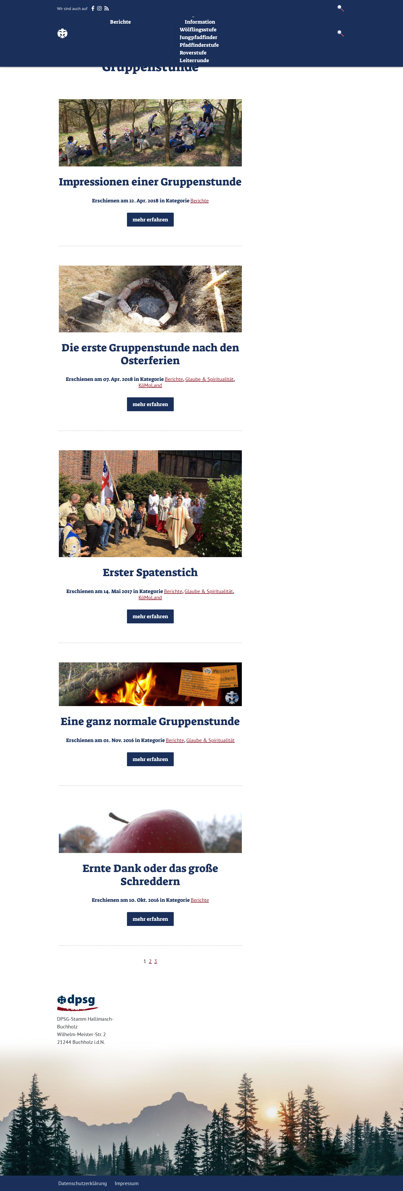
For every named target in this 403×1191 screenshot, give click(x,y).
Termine (190, 24)
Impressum (296, 24)
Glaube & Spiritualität (209, 379)
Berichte (152, 39)
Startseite (119, 24)
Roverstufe (224, 70)
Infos (271, 24)
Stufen (214, 24)
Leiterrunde (226, 78)
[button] (340, 8)
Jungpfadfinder (230, 55)
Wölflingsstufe (229, 47)
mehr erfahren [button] (150, 219)
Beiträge (146, 24)
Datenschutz (330, 24)
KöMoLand (150, 385)
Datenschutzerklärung (82, 1183)
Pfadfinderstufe (230, 63)
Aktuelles (158, 32)
